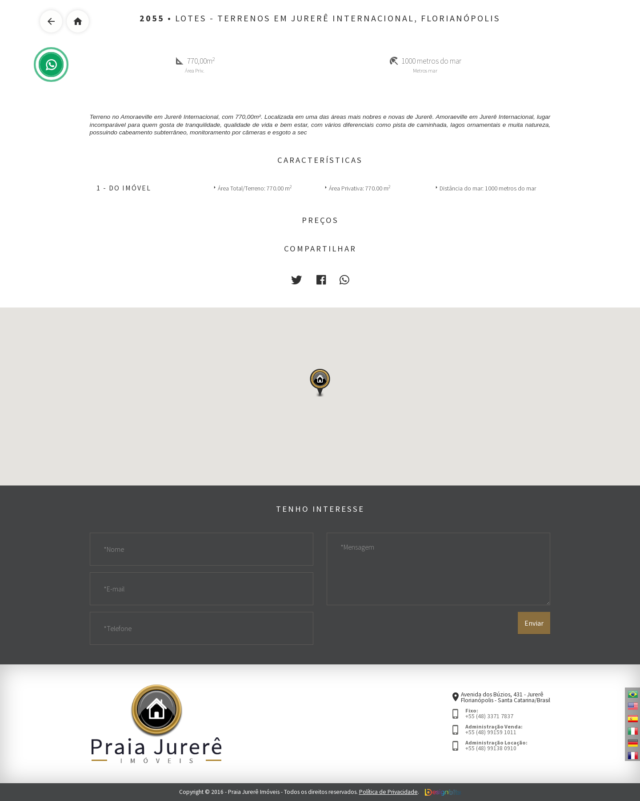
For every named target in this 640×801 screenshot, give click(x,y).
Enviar (534, 623)
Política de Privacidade (388, 792)
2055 (152, 18)
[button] (296, 280)
